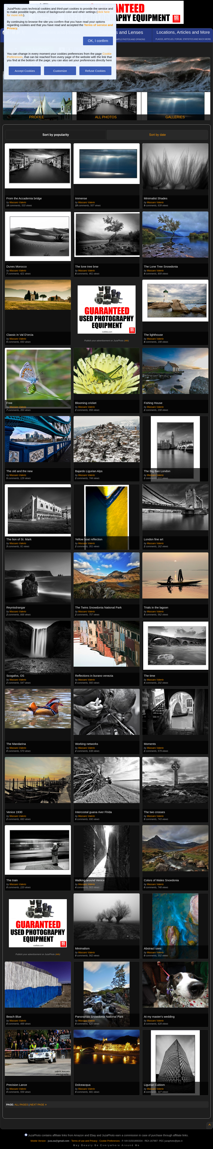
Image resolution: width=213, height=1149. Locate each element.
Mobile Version (38, 1141)
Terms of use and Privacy (84, 1141)
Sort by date (157, 134)
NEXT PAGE (38, 1104)
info (126, 340)
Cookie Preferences (109, 1141)
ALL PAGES (21, 1104)
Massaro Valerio (17, 202)
